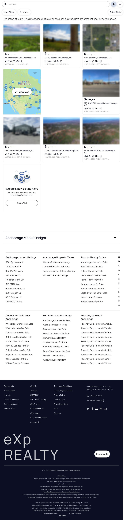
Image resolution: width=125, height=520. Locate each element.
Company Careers (11, 404)
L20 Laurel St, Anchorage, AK (97, 57)
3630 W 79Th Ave (14, 271)
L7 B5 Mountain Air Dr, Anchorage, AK (61, 150)
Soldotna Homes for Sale (93, 288)
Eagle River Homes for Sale (94, 292)
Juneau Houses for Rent (55, 342)
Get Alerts (115, 12)
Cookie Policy (59, 400)
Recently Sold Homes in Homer (96, 341)
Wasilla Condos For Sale (17, 328)
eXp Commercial (37, 409)
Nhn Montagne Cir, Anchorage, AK (20, 57)
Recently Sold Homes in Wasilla (96, 328)
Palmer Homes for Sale (92, 271)
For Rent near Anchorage (55, 275)
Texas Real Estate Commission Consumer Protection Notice (61, 492)
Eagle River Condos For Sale (19, 354)
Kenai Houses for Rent (54, 355)
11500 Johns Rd (13, 266)
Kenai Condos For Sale (17, 358)
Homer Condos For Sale (17, 341)
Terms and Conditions (63, 386)
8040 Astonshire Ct (15, 288)
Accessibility (35, 422)
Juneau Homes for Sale (92, 284)
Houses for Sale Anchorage (56, 262)
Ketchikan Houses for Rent (56, 333)
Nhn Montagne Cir (15, 279)
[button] (61, 237)
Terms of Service (81, 479)
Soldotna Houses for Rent (56, 346)
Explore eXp (9, 386)
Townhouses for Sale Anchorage (59, 271)
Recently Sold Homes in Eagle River (97, 354)
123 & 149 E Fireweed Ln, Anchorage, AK (100, 104)
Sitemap (57, 413)
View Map (22, 91)
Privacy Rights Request (63, 390)
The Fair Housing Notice (92, 495)
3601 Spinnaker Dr (15, 262)
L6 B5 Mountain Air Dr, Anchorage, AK (99, 151)
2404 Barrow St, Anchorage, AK (19, 150)
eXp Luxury (34, 413)
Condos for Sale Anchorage (56, 266)
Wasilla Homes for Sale (92, 266)
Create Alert (22, 203)
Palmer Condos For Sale (17, 332)
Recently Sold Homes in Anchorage (97, 323)
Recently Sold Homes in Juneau (96, 345)
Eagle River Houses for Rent (57, 351)
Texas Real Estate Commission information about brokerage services (61, 489)
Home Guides (9, 409)
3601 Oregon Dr (13, 292)
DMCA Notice (62, 476)
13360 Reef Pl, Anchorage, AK (57, 57)
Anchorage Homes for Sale (94, 262)
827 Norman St (13, 275)
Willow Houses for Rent (54, 359)
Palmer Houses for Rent (55, 329)
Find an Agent (9, 390)
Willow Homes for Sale (92, 301)
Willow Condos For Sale (17, 363)
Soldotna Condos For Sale (18, 350)
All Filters (9, 12)
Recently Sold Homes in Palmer (96, 332)
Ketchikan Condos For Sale (19, 337)
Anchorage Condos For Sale (19, 323)
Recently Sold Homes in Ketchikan (97, 337)
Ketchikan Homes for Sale (93, 275)
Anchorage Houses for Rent (57, 320)
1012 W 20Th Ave (14, 301)
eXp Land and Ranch (38, 418)
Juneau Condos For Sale (18, 345)
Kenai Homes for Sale (91, 297)
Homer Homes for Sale (92, 279)
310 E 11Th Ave (13, 284)
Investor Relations (11, 400)
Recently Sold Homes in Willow (96, 363)
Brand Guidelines (61, 404)
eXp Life (33, 386)
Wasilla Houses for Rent (55, 324)
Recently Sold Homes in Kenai (95, 358)
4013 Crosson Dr (14, 297)
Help (56, 409)
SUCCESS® (35, 395)
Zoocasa (33, 390)
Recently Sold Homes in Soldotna (97, 350)
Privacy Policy (59, 395)
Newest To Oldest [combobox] (25, 12)
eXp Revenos (35, 404)
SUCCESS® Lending (38, 400)
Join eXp (7, 395)
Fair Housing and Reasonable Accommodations (61, 481)
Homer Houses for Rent (54, 337)
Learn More (92, 497)
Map (62, 515)
